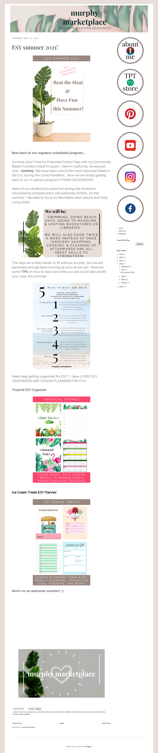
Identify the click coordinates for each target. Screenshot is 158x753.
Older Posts (106, 723)
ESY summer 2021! (35, 47)
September (125, 267)
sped (86, 712)
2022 (121, 261)
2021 (121, 264)
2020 (121, 287)
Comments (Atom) (28, 727)
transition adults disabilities (21, 714)
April (123, 276)
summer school (93, 712)
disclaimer (122, 234)
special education (78, 712)
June (123, 270)
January (124, 283)
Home (62, 723)
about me (122, 231)
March (123, 280)
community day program (26, 712)
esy (35, 712)
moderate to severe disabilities (62, 712)
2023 (121, 257)
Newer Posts (17, 723)
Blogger (88, 746)
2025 (121, 254)
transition (102, 712)
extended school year (44, 712)
